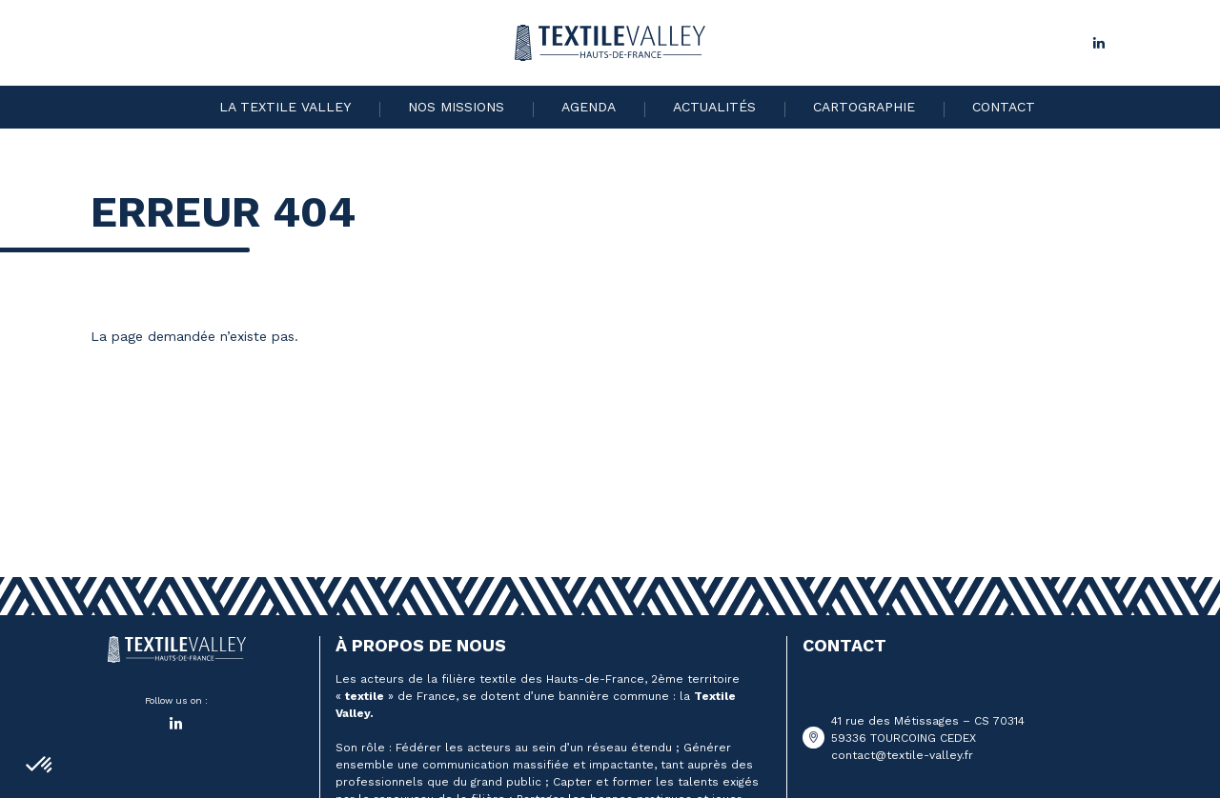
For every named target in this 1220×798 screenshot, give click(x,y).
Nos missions (456, 106)
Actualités (714, 106)
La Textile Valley (285, 106)
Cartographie (864, 106)
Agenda (588, 106)
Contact (1003, 106)
